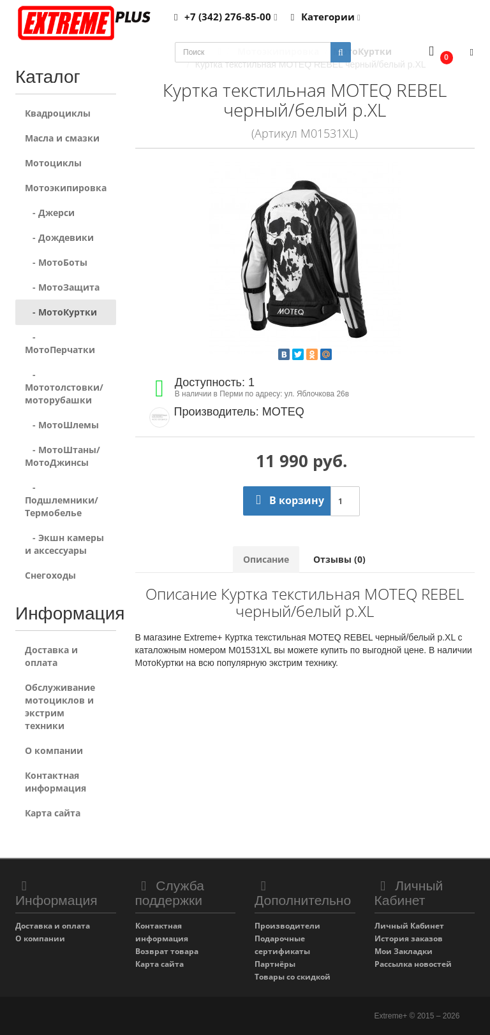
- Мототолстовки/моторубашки (64, 387)
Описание (266, 559)
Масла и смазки (62, 138)
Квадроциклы (58, 113)
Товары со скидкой (292, 976)
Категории (323, 16)
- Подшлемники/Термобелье (61, 500)
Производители (287, 925)
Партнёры (275, 964)
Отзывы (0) (339, 559)
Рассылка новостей (413, 964)
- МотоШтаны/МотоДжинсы (62, 456)
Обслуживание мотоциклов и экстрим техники (60, 706)
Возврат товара (166, 951)
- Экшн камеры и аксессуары (64, 544)
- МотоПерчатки (60, 343)
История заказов (409, 938)
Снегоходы (50, 575)
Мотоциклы (53, 163)
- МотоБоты (56, 262)
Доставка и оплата (51, 656)
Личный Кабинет (409, 925)
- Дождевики (59, 237)
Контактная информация (55, 781)
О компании (54, 750)
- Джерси (50, 212)
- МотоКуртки (61, 312)
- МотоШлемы (62, 425)
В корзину (286, 500)
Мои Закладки (404, 951)
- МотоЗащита (62, 287)
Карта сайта (52, 813)
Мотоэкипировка (66, 188)
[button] (438, 52)
